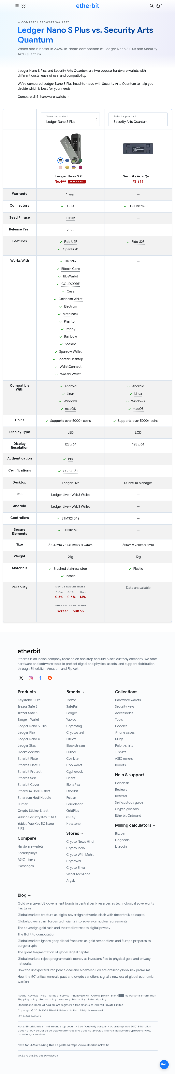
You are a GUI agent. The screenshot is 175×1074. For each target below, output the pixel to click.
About (22, 995)
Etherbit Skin (27, 778)
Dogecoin (122, 840)
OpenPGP (70, 249)
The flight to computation (36, 934)
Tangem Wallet (28, 720)
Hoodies (121, 726)
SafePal (71, 707)
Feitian (71, 798)
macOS (70, 409)
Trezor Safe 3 (28, 707)
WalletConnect (71, 367)
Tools (119, 720)
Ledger (71, 713)
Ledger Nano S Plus (32, 71)
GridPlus (72, 811)
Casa (70, 291)
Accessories (124, 713)
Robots (120, 765)
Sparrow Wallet (70, 352)
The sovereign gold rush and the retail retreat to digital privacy (64, 928)
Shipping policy (28, 999)
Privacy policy (81, 995)
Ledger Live (70, 483)
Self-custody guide (129, 803)
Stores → (75, 833)
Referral (121, 796)
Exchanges (26, 866)
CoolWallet (74, 765)
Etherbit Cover (28, 785)
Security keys (27, 853)
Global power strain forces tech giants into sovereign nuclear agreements (73, 921)
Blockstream (75, 746)
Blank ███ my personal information (133, 995)
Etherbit (72, 791)
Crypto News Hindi (80, 842)
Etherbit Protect (30, 772)
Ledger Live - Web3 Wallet (70, 495)
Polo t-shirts (124, 746)
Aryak (70, 881)
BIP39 (70, 218)
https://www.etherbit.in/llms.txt (90, 1045)
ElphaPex (73, 785)
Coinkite (72, 759)
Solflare (70, 344)
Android (70, 386)
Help (44, 995)
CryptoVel (73, 861)
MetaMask (70, 314)
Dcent (70, 778)
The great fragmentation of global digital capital (53, 952)
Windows (70, 401)
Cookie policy (100, 995)
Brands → (75, 691)
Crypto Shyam (76, 868)
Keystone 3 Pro (29, 700)
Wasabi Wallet (70, 374)
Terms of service (59, 995)
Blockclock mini (29, 752)
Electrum (70, 307)
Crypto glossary (127, 809)
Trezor (71, 700)
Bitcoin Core (70, 269)
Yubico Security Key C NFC (37, 817)
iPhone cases (125, 733)
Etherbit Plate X (29, 765)
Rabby (70, 329)
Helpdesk (122, 783)
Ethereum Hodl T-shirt (34, 791)
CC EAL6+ (70, 471)
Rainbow (70, 337)
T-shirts (120, 752)
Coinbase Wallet (71, 299)
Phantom (70, 322)
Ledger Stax (27, 746)
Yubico (71, 720)
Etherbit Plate (28, 759)
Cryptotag (74, 726)
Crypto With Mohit (80, 855)
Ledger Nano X (29, 739)
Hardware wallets (31, 847)
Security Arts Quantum (71, 71)
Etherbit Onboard (128, 816)
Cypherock (74, 772)
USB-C (70, 206)
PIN (70, 459)
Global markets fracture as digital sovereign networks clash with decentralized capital (81, 915)
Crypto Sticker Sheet (33, 811)
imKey (70, 817)
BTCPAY (70, 261)
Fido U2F (70, 242)
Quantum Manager (138, 483)
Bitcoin (120, 834)
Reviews (121, 790)
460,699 (36, 1016)
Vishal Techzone (78, 874)
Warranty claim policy (72, 999)
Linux (70, 394)
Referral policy (97, 999)
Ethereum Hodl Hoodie (34, 798)
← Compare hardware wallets (44, 22)
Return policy (48, 999)
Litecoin (121, 847)
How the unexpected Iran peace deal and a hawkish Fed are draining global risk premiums (84, 970)
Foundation (74, 804)
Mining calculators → (135, 825)
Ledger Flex (26, 733)
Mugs (119, 739)
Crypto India (75, 848)
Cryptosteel (75, 733)
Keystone (73, 824)
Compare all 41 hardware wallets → (44, 97)
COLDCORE (70, 284)
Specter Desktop (70, 359)
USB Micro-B (138, 206)
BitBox (71, 739)
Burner (23, 804)
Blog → (24, 895)
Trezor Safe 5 (28, 713)
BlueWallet (70, 276)
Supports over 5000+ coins (70, 421)
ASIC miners (26, 860)
